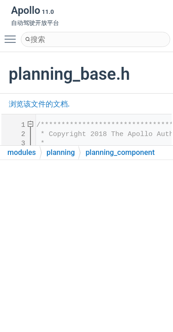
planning (61, 152)
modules (21, 152)
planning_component (120, 152)
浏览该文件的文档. (39, 104)
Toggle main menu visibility (12, 35)
